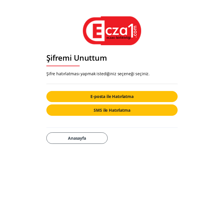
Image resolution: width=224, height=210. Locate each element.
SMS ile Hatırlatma (112, 110)
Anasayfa (77, 138)
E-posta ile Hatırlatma (112, 96)
